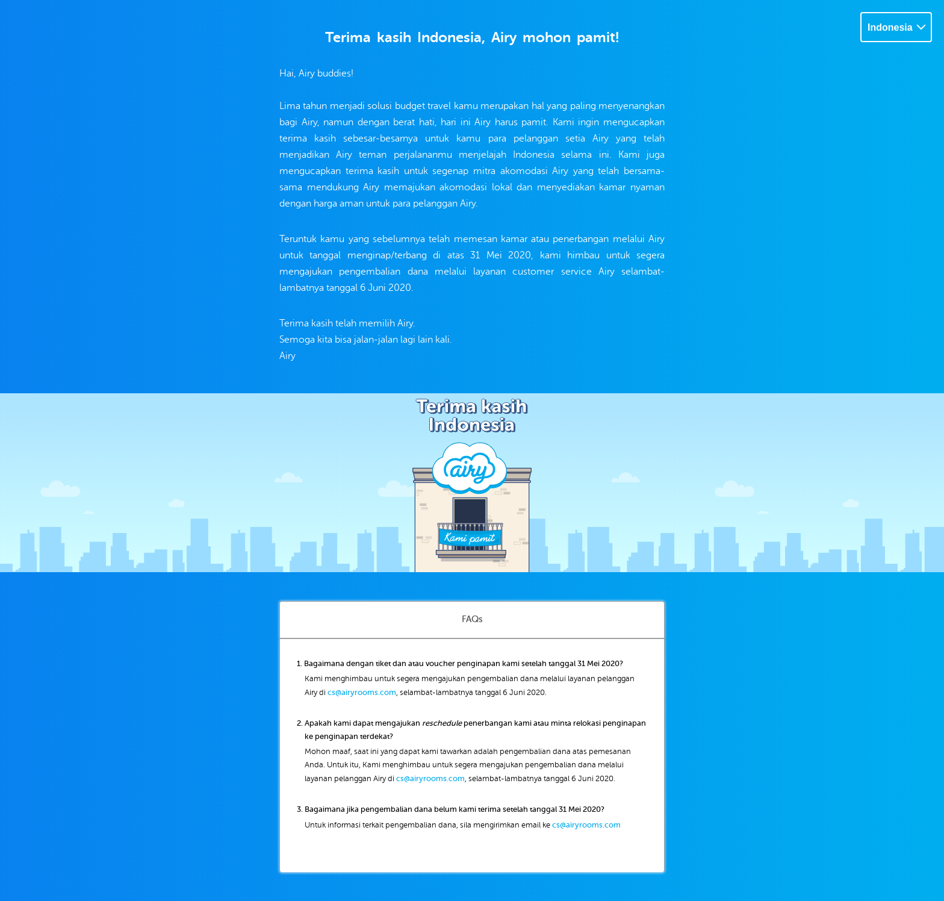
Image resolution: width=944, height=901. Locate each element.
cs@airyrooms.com (362, 692)
